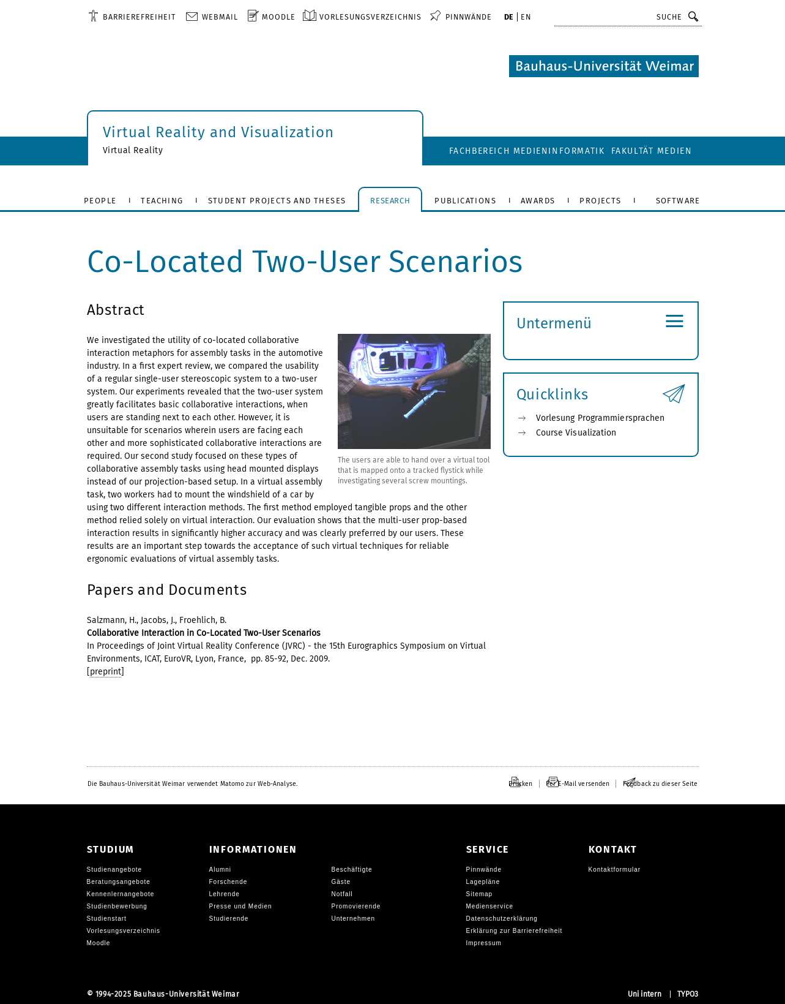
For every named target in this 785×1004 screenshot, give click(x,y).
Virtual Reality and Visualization (218, 132)
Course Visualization (576, 433)
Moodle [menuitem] (279, 16)
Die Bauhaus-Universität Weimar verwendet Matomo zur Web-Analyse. (192, 784)
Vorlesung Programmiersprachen (600, 418)
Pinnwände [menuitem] (468, 16)
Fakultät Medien (652, 151)
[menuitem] (131, 16)
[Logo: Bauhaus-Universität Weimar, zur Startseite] (604, 66)
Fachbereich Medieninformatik (527, 151)
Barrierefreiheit (139, 16)
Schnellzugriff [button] (593, 16)
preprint (106, 671)
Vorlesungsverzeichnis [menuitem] (370, 16)
